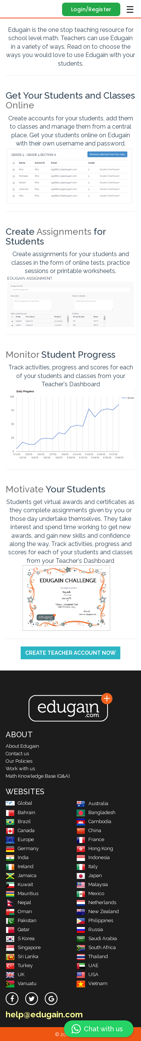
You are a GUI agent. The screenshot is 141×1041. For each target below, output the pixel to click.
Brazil (18, 821)
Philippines (94, 920)
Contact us (17, 753)
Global (19, 803)
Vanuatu (21, 983)
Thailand (92, 956)
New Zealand (97, 911)
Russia (89, 929)
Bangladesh (95, 812)
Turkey (19, 965)
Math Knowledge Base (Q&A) (38, 776)
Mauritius (22, 893)
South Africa (96, 947)
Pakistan (21, 920)
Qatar (18, 929)
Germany (22, 848)
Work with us (20, 768)
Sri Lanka (22, 956)
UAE (87, 965)
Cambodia (93, 821)
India (17, 857)
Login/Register (91, 9)
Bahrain (20, 812)
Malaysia (92, 884)
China (88, 830)
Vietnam (92, 983)
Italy (87, 866)
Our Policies (19, 761)
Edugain (13, 8)
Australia (92, 803)
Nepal (18, 902)
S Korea (20, 938)
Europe (20, 839)
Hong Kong (94, 848)
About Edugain (22, 746)
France (90, 839)
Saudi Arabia (96, 938)
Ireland (19, 866)
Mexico (90, 893)
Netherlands (96, 902)
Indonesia (93, 857)
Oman (19, 911)
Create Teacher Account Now (70, 653)
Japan (89, 875)
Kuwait (19, 884)
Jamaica (21, 875)
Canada (20, 830)
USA (87, 974)
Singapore (23, 947)
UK (15, 974)
